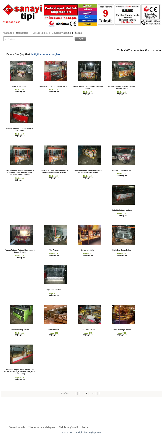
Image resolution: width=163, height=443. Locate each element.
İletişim (78, 33)
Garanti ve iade (40, 33)
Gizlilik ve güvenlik (68, 427)
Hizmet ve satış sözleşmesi (42, 427)
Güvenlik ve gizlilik (61, 33)
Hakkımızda (22, 33)
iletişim (85, 427)
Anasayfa (7, 33)
